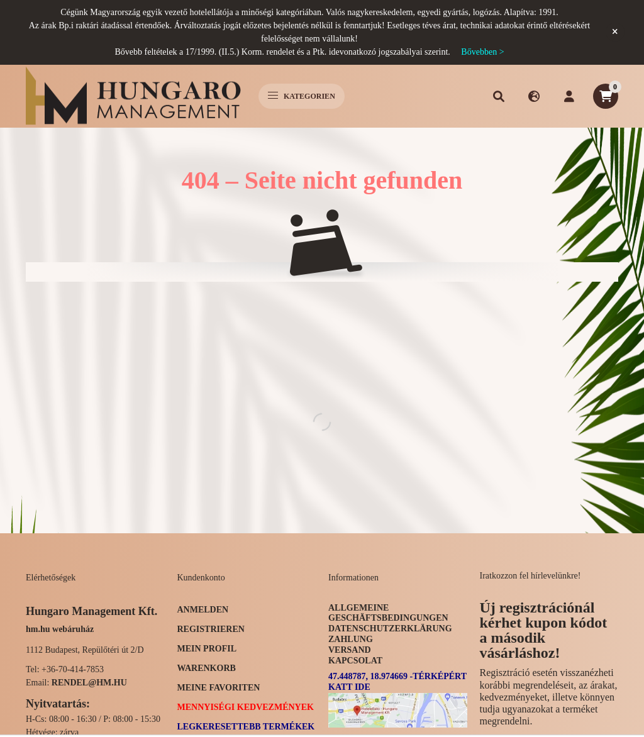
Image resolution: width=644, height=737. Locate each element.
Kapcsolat (355, 660)
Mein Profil (207, 648)
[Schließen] (615, 32)
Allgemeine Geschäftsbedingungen (388, 613)
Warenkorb (206, 668)
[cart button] (605, 96)
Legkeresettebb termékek (246, 726)
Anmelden (203, 609)
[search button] (498, 96)
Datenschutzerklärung (390, 628)
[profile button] (569, 96)
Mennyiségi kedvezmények (245, 707)
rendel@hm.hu (89, 682)
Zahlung (350, 639)
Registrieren (211, 629)
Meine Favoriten (218, 687)
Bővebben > (482, 52)
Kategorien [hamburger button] (301, 96)
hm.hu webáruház (60, 629)
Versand (349, 650)
